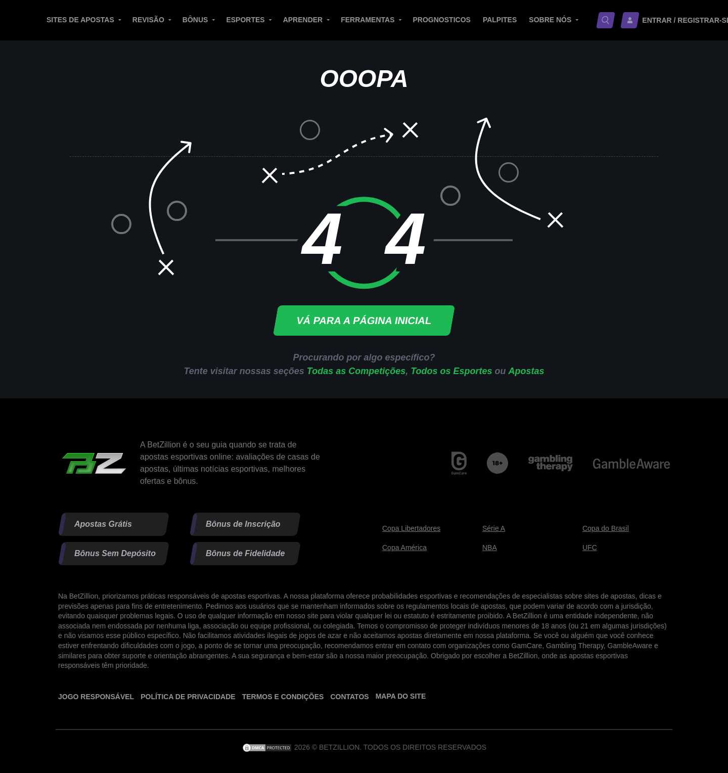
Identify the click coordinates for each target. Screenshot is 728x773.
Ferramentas (367, 20)
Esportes (245, 20)
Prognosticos (442, 20)
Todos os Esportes (451, 371)
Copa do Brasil (605, 528)
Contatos (349, 697)
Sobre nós (550, 20)
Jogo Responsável (96, 697)
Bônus (195, 20)
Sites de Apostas (80, 20)
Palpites (500, 20)
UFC (589, 547)
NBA (489, 547)
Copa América (404, 547)
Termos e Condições (283, 697)
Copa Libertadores (411, 528)
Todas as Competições (356, 371)
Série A (493, 528)
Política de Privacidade (188, 697)
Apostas (526, 371)
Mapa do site (401, 696)
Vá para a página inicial (364, 320)
